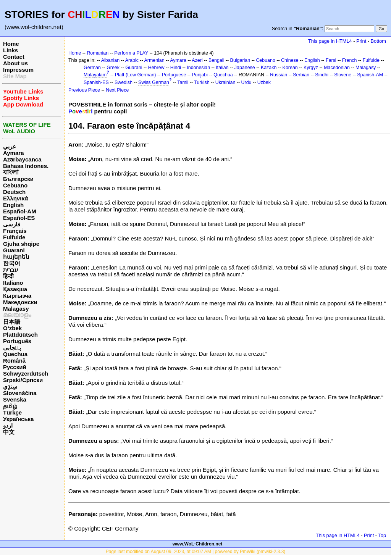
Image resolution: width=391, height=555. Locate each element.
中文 (9, 432)
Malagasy (16, 308)
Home (11, 43)
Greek (113, 67)
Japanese (244, 67)
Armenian (154, 60)
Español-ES (19, 218)
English (13, 205)
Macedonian (337, 67)
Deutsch (14, 192)
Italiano (13, 282)
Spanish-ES (96, 82)
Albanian (110, 60)
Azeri (197, 60)
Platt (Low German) (135, 74)
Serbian (301, 74)
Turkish (201, 82)
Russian (278, 74)
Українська (18, 419)
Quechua (15, 354)
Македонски (20, 302)
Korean (290, 67)
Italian (222, 67)
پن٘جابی (12, 347)
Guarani (14, 250)
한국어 (11, 263)
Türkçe (12, 412)
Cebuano (15, 185)
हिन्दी (8, 276)
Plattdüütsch (20, 334)
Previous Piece (84, 90)
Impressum (18, 69)
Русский (14, 367)
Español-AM (19, 211)
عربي (9, 146)
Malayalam (95, 74)
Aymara (13, 153)
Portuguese (174, 74)
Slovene (342, 74)
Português (17, 341)
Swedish (123, 82)
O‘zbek (12, 328)
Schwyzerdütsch (25, 373)
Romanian (97, 53)
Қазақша (15, 289)
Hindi (175, 67)
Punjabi (200, 74)
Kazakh (269, 67)
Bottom (378, 41)
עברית (10, 269)
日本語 (11, 321)
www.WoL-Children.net (198, 544)
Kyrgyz (311, 67)
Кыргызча (17, 295)
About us (15, 63)
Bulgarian (240, 60)
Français (15, 230)
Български (18, 179)
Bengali (216, 60)
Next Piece (117, 90)
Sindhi (321, 74)
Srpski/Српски (23, 380)
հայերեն (16, 256)
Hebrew (156, 67)
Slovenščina (20, 393)
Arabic (132, 60)
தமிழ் (10, 406)
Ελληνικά (15, 198)
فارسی (11, 224)
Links (10, 50)
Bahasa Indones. (25, 166)
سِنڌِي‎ (10, 386)
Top (382, 535)
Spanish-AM (370, 74)
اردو (8, 425)
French (349, 60)
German (92, 67)
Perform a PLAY (131, 53)
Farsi (331, 60)
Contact (13, 56)
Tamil (182, 82)
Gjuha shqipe (21, 243)
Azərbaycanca (22, 159)
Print (361, 41)
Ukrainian (225, 82)
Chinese (290, 60)
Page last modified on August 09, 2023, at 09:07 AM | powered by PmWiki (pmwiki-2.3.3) (196, 551)
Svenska (14, 399)
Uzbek (264, 82)
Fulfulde (14, 237)
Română (14, 360)
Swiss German (153, 82)
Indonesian (198, 67)
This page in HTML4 (330, 41)
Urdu (246, 82)
